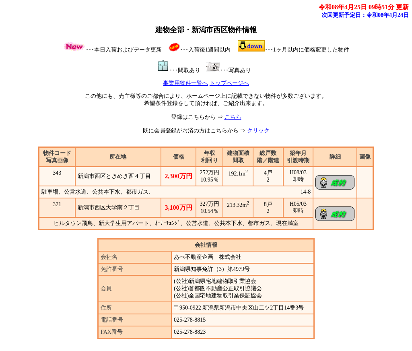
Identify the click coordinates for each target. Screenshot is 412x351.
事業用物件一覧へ (185, 83)
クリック (258, 131)
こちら (233, 117)
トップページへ (229, 83)
